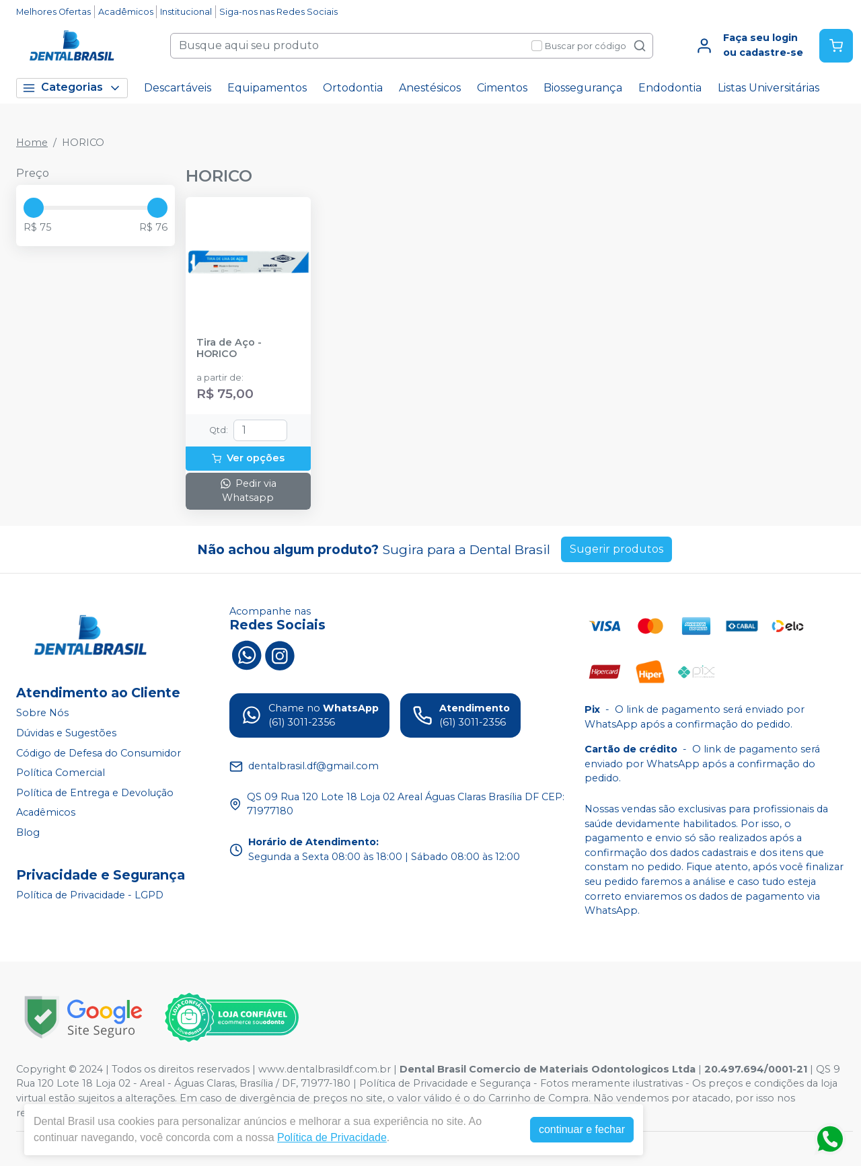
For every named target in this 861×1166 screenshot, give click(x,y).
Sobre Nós (42, 713)
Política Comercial (60, 773)
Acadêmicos (125, 12)
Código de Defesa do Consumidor (98, 753)
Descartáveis (177, 87)
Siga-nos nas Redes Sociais (278, 12)
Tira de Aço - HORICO (229, 348)
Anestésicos (430, 87)
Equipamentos (267, 87)
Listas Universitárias (768, 87)
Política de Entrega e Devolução (95, 793)
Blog (28, 832)
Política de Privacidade (332, 1137)
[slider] (34, 208)
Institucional (186, 12)
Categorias (72, 88)
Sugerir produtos (616, 549)
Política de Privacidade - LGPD (89, 895)
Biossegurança (583, 87)
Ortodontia (353, 87)
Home (32, 143)
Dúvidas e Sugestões (66, 733)
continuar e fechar (582, 1129)
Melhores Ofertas (53, 12)
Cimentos (502, 87)
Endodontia (670, 87)
